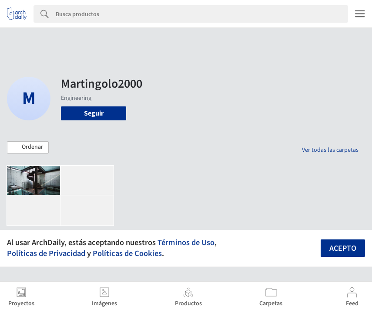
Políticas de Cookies (127, 253)
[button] (28, 147)
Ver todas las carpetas (330, 150)
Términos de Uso (186, 242)
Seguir (94, 113)
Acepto (342, 248)
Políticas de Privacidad (46, 253)
